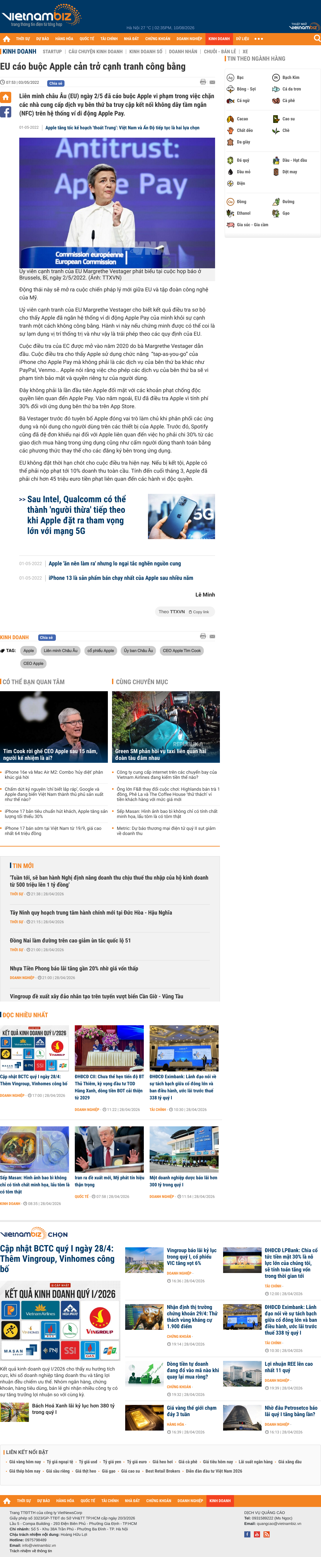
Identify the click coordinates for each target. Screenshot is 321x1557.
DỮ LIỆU (242, 39)
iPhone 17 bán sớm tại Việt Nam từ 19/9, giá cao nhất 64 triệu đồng (53, 831)
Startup (52, 52)
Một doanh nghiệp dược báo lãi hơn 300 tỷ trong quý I (183, 1181)
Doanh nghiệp (22, 978)
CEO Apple (33, 663)
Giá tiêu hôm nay (218, 1462)
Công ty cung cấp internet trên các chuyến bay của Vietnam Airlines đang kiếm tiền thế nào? (167, 775)
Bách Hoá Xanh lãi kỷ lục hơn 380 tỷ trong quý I (73, 1409)
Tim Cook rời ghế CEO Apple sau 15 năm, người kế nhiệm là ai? (50, 754)
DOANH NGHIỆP (189, 39)
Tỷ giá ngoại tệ (60, 1462)
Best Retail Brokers (163, 1471)
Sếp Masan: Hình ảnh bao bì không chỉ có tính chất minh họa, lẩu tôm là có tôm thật (167, 814)
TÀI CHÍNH (108, 39)
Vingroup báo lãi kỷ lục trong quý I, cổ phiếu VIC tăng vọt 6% (192, 1257)
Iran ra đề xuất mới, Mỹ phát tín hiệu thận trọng (109, 1181)
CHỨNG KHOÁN (157, 39)
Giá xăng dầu (289, 1462)
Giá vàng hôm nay (25, 1462)
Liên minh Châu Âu (60, 650)
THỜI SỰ (23, 39)
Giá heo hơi (162, 1462)
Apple (28, 650)
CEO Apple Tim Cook (182, 650)
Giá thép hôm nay (24, 1471)
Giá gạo (108, 1471)
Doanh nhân (183, 52)
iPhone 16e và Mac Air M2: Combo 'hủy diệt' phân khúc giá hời (54, 775)
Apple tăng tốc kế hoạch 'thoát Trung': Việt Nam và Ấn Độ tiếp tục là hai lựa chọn (123, 128)
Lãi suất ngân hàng (256, 1462)
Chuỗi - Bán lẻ (220, 52)
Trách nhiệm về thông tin (31, 1551)
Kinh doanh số (145, 52)
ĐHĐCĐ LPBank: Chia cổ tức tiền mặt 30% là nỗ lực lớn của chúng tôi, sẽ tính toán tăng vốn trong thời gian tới (291, 1263)
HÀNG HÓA (65, 39)
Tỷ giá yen (112, 1462)
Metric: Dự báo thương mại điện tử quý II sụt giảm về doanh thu (166, 831)
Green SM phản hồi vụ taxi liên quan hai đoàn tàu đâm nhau (160, 754)
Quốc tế (82, 1196)
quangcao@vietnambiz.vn (279, 1523)
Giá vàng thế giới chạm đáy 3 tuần (192, 1411)
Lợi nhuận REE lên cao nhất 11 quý (289, 1367)
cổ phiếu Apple (101, 650)
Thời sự (16, 894)
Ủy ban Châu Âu (138, 650)
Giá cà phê (187, 1462)
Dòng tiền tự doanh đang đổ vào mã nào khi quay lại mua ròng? (193, 1370)
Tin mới (23, 866)
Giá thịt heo (85, 1471)
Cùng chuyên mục (142, 682)
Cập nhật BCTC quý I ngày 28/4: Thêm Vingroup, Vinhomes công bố (33, 1080)
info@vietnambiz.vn (39, 1545)
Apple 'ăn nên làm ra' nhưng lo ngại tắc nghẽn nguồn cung (115, 564)
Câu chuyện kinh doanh (96, 52)
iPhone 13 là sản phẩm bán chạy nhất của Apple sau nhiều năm (121, 578)
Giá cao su (130, 1471)
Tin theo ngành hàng (256, 58)
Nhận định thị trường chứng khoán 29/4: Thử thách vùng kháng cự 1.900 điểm (192, 1317)
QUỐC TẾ (87, 39)
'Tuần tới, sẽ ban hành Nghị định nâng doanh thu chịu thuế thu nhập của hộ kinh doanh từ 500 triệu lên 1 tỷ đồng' (109, 881)
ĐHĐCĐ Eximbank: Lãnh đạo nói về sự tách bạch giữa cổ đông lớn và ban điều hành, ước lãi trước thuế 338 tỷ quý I (183, 1087)
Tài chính (158, 1109)
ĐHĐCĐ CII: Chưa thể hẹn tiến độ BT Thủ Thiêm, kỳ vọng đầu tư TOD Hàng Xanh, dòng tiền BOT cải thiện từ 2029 (109, 1087)
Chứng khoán (179, 1336)
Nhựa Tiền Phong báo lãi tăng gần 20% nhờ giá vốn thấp (74, 968)
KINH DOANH (219, 39)
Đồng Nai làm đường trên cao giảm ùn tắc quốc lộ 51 (70, 940)
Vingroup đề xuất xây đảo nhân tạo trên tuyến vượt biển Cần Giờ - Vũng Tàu (96, 996)
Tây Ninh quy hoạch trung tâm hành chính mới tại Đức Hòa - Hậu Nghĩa (91, 912)
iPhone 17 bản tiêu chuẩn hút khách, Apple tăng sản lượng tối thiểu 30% (56, 814)
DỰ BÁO (42, 39)
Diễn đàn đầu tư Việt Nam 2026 (214, 1471)
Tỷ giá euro (137, 1462)
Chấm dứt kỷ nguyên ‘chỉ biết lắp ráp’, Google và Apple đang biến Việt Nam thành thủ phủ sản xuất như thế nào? (54, 794)
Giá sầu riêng (58, 1471)
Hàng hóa (175, 1424)
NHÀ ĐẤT (131, 39)
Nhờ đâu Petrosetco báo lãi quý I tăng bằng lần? (291, 1411)
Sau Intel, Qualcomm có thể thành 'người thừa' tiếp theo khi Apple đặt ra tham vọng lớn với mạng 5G (76, 515)
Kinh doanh (19, 51)
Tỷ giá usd (88, 1462)
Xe (245, 52)
